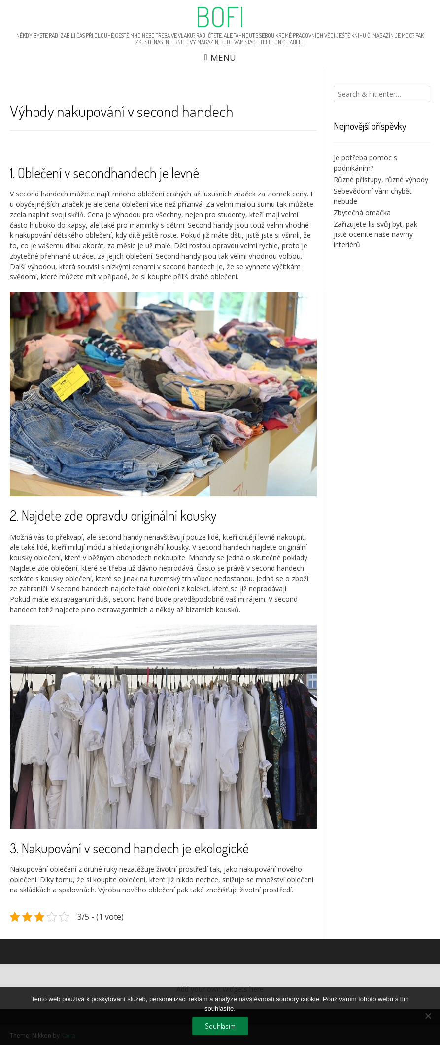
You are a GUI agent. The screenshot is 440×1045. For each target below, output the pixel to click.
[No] (428, 1016)
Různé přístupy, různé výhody (381, 179)
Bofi (220, 16)
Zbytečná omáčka (362, 212)
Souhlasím (220, 1026)
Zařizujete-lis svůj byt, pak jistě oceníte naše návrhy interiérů (375, 234)
